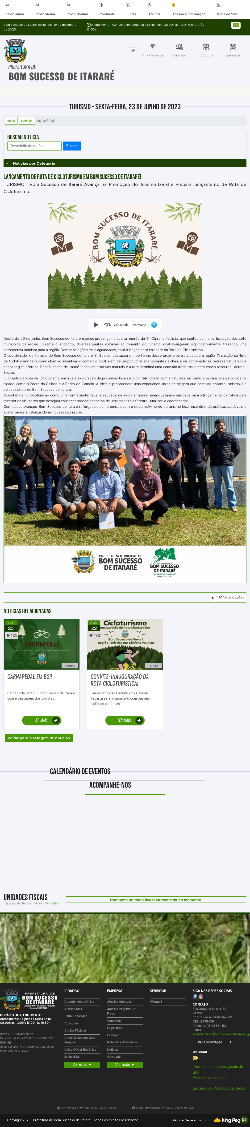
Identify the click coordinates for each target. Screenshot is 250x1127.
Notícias (27, 120)
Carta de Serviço (76, 1016)
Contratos (114, 1021)
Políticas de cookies (209, 1078)
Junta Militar (72, 1056)
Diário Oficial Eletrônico (80, 1049)
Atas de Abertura (119, 1001)
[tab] (133, 50)
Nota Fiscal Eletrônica (122, 1042)
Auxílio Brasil (73, 1009)
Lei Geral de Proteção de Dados (219, 1088)
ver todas (51, 903)
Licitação (113, 1035)
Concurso (71, 1023)
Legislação (114, 1028)
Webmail (156, 1001)
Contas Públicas (75, 1030)
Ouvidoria (114, 1056)
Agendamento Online (79, 1001)
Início (11, 120)
